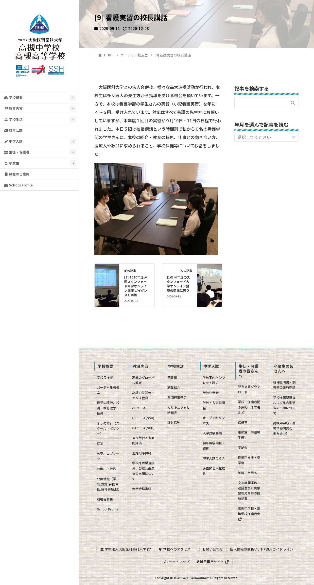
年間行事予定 (177, 397)
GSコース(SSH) (143, 418)
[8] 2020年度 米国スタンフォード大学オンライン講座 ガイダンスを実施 (136, 286)
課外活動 (173, 422)
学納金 (242, 447)
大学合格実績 (141, 488)
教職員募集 (105, 499)
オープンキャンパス (214, 420)
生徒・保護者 (17, 152)
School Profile (18, 185)
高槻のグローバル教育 (143, 380)
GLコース (138, 408)
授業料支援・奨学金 (249, 460)
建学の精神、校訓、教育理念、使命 (108, 408)
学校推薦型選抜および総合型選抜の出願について (143, 471)
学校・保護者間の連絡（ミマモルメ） (249, 407)
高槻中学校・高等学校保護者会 (249, 513)
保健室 (242, 422)
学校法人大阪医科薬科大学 (125, 549)
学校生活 (13, 119)
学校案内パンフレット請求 (214, 380)
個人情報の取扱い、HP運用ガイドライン (261, 549)
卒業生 (11, 163)
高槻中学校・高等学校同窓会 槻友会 (284, 428)
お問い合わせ (210, 549)
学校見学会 (211, 392)
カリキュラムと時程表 (178, 410)
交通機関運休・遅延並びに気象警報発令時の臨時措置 (249, 490)
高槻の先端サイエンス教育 (143, 395)
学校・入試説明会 (214, 405)
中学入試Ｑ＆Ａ (214, 458)
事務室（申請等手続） (249, 435)
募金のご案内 (17, 173)
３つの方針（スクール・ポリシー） (108, 428)
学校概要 (13, 97)
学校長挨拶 (105, 377)
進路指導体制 (141, 453)
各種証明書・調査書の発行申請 (284, 385)
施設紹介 (173, 387)
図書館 (172, 377)
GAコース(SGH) (143, 428)
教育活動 (13, 130)
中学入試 (13, 141)
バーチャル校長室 (108, 390)
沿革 (100, 443)
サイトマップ (177, 561)
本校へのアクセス (174, 549)
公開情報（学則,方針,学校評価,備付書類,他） (109, 484)
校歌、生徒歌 (106, 468)
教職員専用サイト (212, 561)
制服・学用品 (247, 472)
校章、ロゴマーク (108, 456)
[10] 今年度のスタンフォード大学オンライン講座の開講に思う (178, 284)
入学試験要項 (212, 433)
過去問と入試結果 (214, 471)
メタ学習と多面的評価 (143, 440)
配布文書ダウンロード (249, 389)
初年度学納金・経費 (214, 445)
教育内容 (13, 108)
